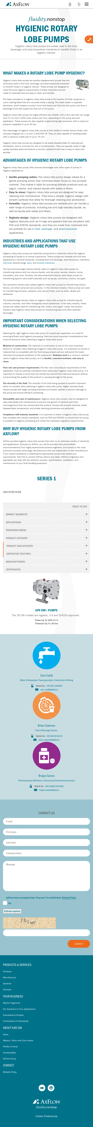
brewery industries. (46, 262)
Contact (8, 1065)
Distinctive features (18, 553)
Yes (7, 903)
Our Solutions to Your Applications (19, 1009)
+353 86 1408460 (54, 685)
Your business (13, 996)
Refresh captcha (12, 911)
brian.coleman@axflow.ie (49, 739)
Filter (12, 492)
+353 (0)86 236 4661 (54, 786)
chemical (7, 262)
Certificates (13, 569)
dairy (29, 262)
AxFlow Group (9, 1058)
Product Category (17, 538)
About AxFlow (12, 1027)
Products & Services (17, 964)
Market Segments (11, 1002)
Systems (7, 983)
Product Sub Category (19, 545)
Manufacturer (9, 977)
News (5, 1034)
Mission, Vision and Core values (18, 1040)
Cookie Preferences (46, 1116)
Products (7, 971)
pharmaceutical (68, 229)
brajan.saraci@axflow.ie (49, 789)
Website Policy (69, 897)
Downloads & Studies (13, 1015)
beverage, (47, 229)
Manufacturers (15, 561)
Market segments (16, 514)
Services (7, 989)
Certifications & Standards (15, 1021)
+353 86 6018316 (54, 735)
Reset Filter (79, 506)
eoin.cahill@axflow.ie (49, 689)
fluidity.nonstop (10, 1046)
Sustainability (9, 1052)
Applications (13, 522)
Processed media (16, 530)
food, (38, 229)
